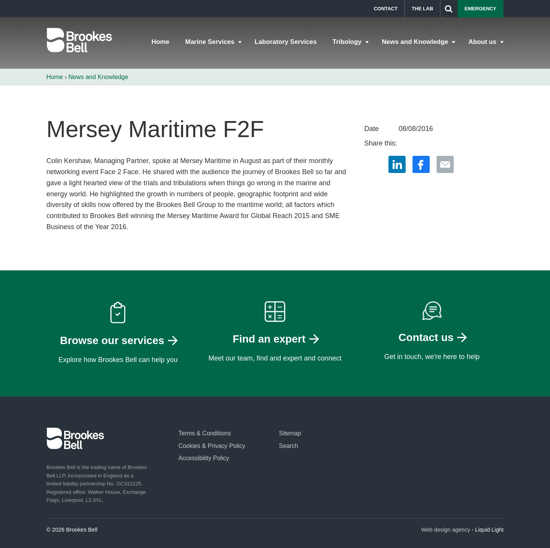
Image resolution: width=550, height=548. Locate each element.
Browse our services (112, 340)
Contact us (425, 337)
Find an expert (269, 339)
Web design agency (445, 530)
